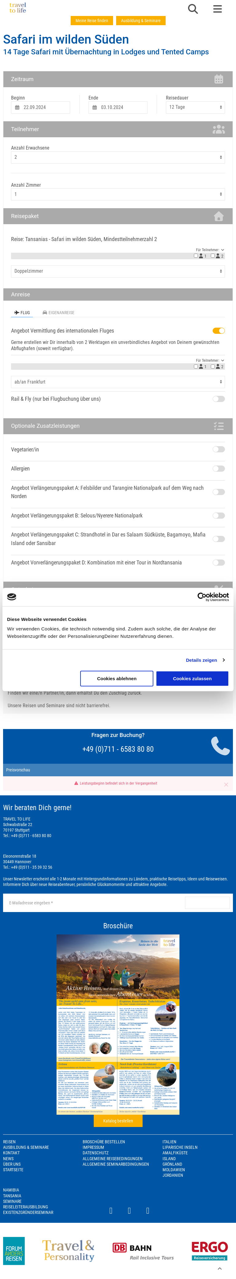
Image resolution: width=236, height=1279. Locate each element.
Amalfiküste (175, 1152)
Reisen (9, 1141)
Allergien (20, 468)
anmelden (207, 902)
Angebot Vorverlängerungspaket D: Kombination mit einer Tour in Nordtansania (96, 562)
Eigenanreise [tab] (58, 312)
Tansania (12, 1195)
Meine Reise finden (92, 20)
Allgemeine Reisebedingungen (113, 1158)
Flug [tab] (22, 312)
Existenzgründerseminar (28, 1212)
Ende (93, 98)
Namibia (11, 1189)
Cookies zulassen (192, 678)
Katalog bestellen (118, 1120)
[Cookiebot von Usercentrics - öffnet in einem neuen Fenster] (202, 597)
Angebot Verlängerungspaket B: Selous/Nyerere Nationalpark (77, 515)
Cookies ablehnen (116, 678)
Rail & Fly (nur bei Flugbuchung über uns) (56, 399)
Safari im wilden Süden (66, 39)
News (8, 1158)
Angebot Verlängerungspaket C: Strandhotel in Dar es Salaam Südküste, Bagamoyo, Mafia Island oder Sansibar (108, 538)
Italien (169, 1141)
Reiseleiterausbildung (25, 1206)
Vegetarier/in (25, 449)
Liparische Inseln (180, 1147)
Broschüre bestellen (104, 1141)
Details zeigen (201, 660)
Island (169, 1158)
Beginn (18, 98)
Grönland (172, 1164)
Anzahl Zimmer (26, 185)
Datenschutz (95, 1152)
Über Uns (12, 1164)
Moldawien (174, 1169)
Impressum (93, 1147)
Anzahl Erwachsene (30, 148)
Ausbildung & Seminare (141, 20)
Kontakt (11, 1152)
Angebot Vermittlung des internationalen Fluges (62, 330)
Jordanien (173, 1175)
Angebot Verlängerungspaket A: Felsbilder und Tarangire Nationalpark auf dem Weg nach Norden (107, 492)
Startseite (13, 1169)
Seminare (12, 1201)
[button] (193, 9)
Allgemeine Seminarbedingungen (116, 1164)
